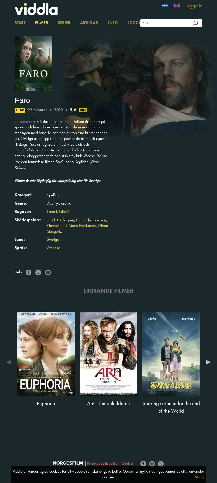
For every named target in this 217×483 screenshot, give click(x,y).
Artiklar (89, 23)
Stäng (199, 477)
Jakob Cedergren (60, 220)
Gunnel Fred (57, 226)
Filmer (41, 23)
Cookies (127, 464)
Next (207, 362)
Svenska (53, 248)
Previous (10, 362)
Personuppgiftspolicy (102, 464)
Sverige (53, 240)
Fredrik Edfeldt (58, 212)
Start (20, 23)
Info (113, 23)
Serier (64, 23)
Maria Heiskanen (82, 226)
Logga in (193, 6)
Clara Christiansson (91, 220)
